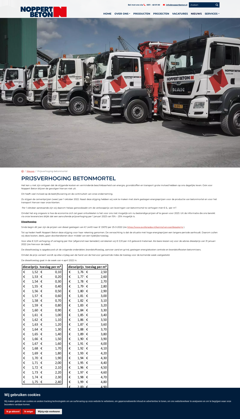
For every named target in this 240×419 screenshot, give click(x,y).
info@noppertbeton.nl (176, 5)
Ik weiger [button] (28, 411)
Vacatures (180, 13)
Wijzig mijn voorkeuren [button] (49, 411)
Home (107, 13)
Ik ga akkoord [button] (12, 411)
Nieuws (196, 13)
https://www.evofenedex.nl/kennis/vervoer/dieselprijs (155, 227)
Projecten (161, 13)
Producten (141, 13)
